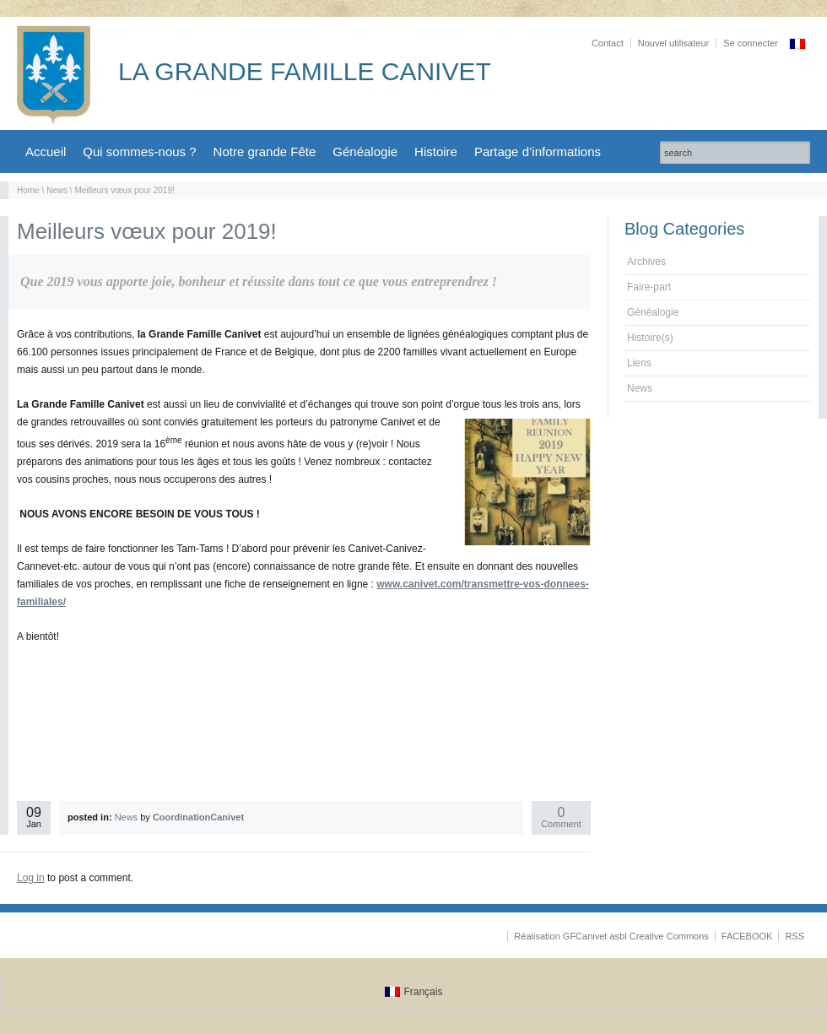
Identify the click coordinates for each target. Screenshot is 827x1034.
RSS (794, 936)
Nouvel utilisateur (673, 43)
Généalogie (364, 151)
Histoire (435, 151)
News (57, 190)
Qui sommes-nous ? (139, 151)
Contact (608, 43)
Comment (561, 819)
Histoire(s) (650, 338)
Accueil (45, 151)
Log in (31, 878)
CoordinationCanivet (198, 817)
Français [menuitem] (422, 992)
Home (28, 190)
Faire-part (649, 287)
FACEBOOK (747, 936)
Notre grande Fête (265, 151)
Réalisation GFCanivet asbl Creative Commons (611, 936)
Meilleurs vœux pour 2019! (147, 231)
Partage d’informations (537, 151)
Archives (646, 262)
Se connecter (750, 43)
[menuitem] (797, 44)
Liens (639, 363)
